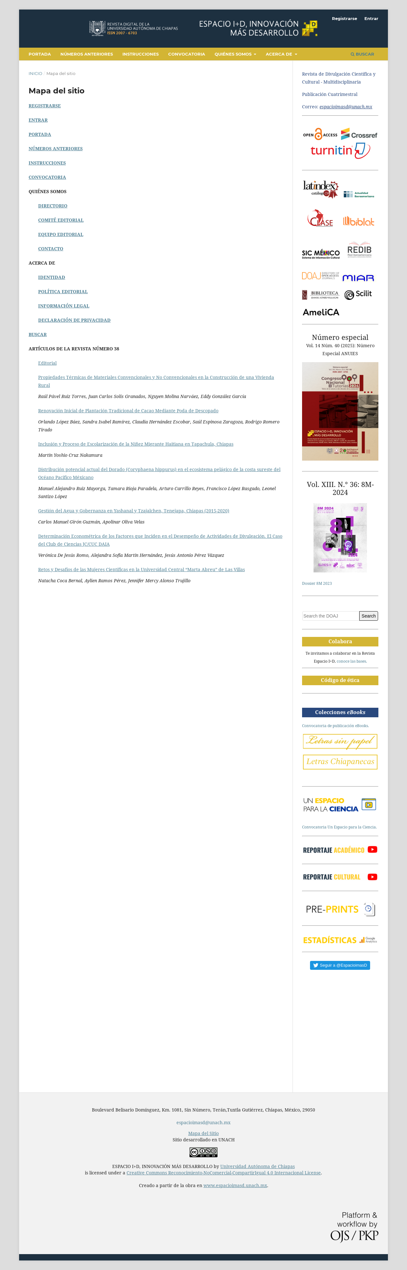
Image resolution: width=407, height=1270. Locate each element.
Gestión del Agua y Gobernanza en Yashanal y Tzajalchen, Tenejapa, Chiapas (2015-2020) (133, 511)
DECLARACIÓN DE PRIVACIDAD (74, 320)
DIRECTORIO (52, 206)
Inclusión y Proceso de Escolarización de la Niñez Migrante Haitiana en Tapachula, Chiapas (135, 444)
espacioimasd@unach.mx (203, 1122)
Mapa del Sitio (203, 1133)
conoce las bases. (352, 661)
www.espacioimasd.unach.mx (235, 1185)
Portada (40, 54)
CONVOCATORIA (47, 177)
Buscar (362, 54)
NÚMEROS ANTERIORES (56, 148)
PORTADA (40, 134)
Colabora (340, 641)
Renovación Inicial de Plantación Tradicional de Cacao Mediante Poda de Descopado (128, 411)
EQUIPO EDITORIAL (60, 234)
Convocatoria (186, 54)
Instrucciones (140, 54)
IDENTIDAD (51, 277)
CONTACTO (50, 249)
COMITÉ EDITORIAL (61, 220)
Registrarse (344, 18)
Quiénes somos (234, 54)
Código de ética (340, 680)
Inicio (35, 73)
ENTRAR (38, 120)
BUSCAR (38, 334)
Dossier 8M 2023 (317, 583)
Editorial (47, 363)
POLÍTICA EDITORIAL (63, 291)
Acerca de (279, 54)
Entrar (371, 18)
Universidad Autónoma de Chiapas (257, 1166)
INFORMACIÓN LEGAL (63, 306)
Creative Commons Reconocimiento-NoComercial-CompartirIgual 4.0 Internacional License (224, 1173)
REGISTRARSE (45, 106)
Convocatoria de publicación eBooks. (335, 725)
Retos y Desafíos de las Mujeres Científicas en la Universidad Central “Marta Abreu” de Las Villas (141, 569)
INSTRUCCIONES (47, 163)
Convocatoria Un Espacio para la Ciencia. (339, 827)
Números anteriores (86, 54)
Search (369, 615)
